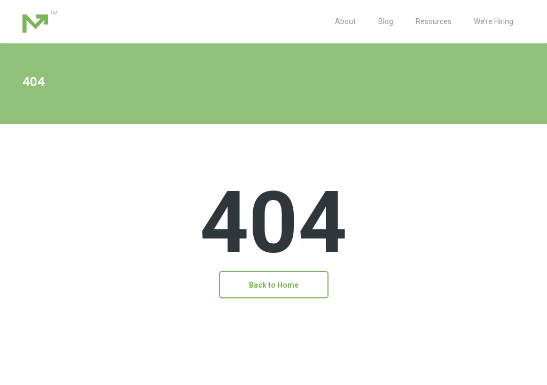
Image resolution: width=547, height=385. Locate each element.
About (345, 21)
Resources (433, 21)
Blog (385, 21)
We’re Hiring (493, 21)
